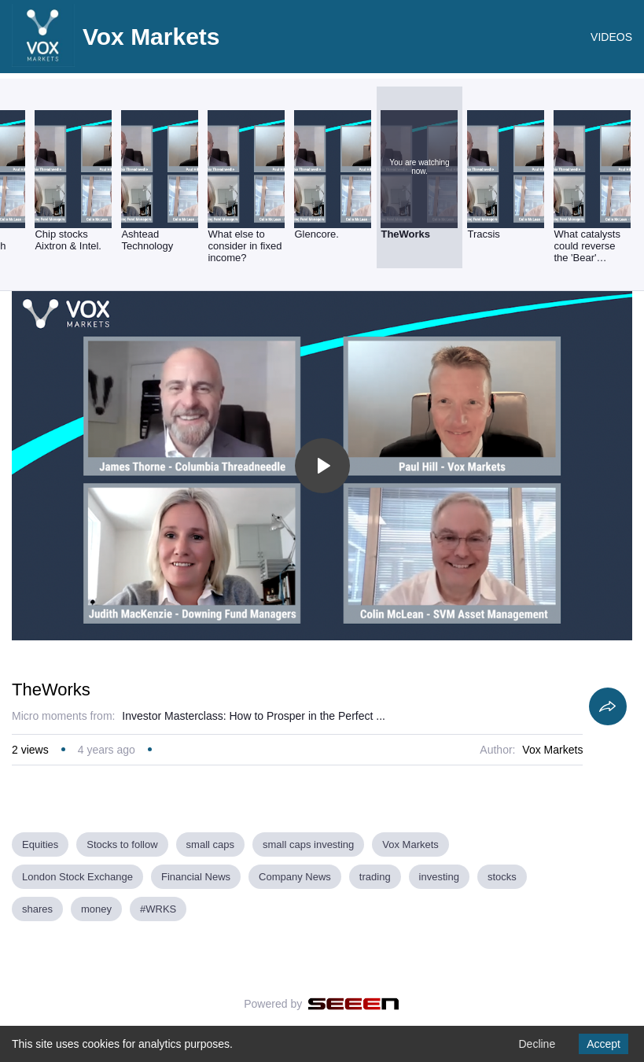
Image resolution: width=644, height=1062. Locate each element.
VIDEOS (611, 37)
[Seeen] (353, 1004)
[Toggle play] (322, 465)
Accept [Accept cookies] (603, 1044)
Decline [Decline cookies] (536, 1044)
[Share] (608, 706)
